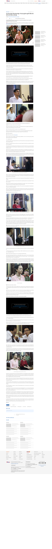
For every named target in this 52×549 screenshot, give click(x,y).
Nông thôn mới (36, 451)
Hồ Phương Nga (19, 406)
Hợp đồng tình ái (29, 406)
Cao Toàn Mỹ (24, 406)
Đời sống (15, 454)
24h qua (43, 457)
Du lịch (20, 454)
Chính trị (7, 453)
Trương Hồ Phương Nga (13, 406)
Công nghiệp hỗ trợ (29, 454)
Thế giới (15, 453)
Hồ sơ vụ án (11, 11)
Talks (34, 457)
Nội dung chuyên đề (36, 454)
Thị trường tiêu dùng (29, 457)
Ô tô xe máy (20, 453)
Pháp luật (20, 451)
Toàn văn (28, 453)
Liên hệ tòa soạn (13, 465)
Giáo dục (15, 451)
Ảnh (42, 451)
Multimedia (43, 454)
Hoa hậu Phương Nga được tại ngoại (13, 16)
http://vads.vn (29, 466)
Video (42, 453)
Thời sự (7, 454)
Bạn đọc (20, 457)
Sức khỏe (15, 457)
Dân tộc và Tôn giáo (8, 457)
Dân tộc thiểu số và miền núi (37, 453)
